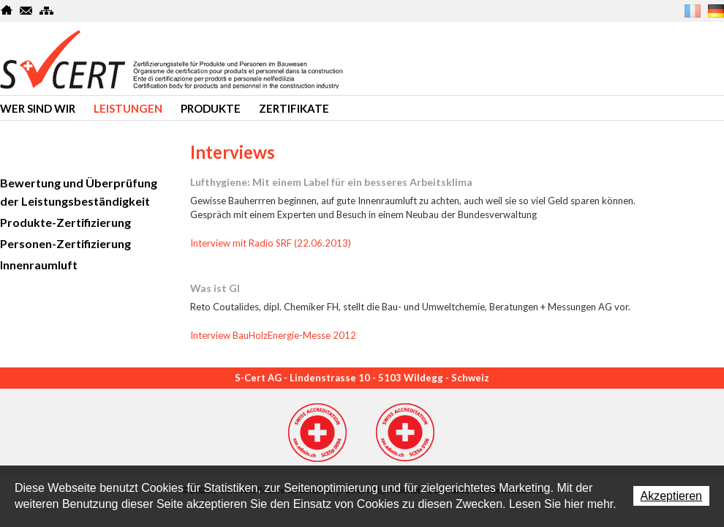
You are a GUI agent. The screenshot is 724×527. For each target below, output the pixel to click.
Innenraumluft (39, 265)
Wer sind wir (37, 108)
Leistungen (128, 108)
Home (7, 10)
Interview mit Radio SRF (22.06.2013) (270, 243)
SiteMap (46, 10)
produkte (211, 108)
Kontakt (27, 10)
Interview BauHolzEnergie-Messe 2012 (273, 335)
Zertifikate (294, 108)
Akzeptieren (672, 496)
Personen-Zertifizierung (65, 243)
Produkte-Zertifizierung (65, 222)
